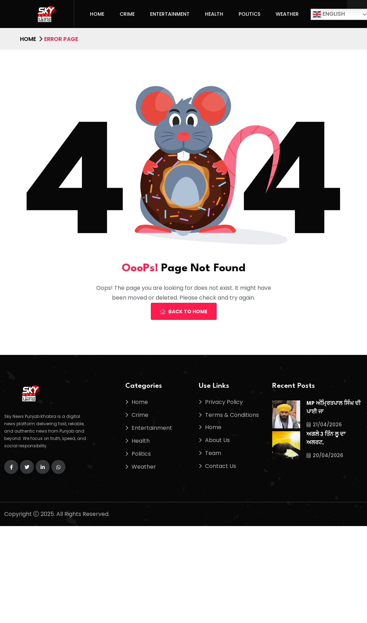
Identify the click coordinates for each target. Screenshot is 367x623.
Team (213, 453)
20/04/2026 (324, 455)
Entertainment (170, 14)
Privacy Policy (224, 402)
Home (97, 14)
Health (214, 14)
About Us (217, 440)
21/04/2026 (324, 424)
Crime (127, 14)
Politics (249, 14)
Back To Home (183, 311)
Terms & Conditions (232, 415)
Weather (287, 14)
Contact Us (220, 466)
